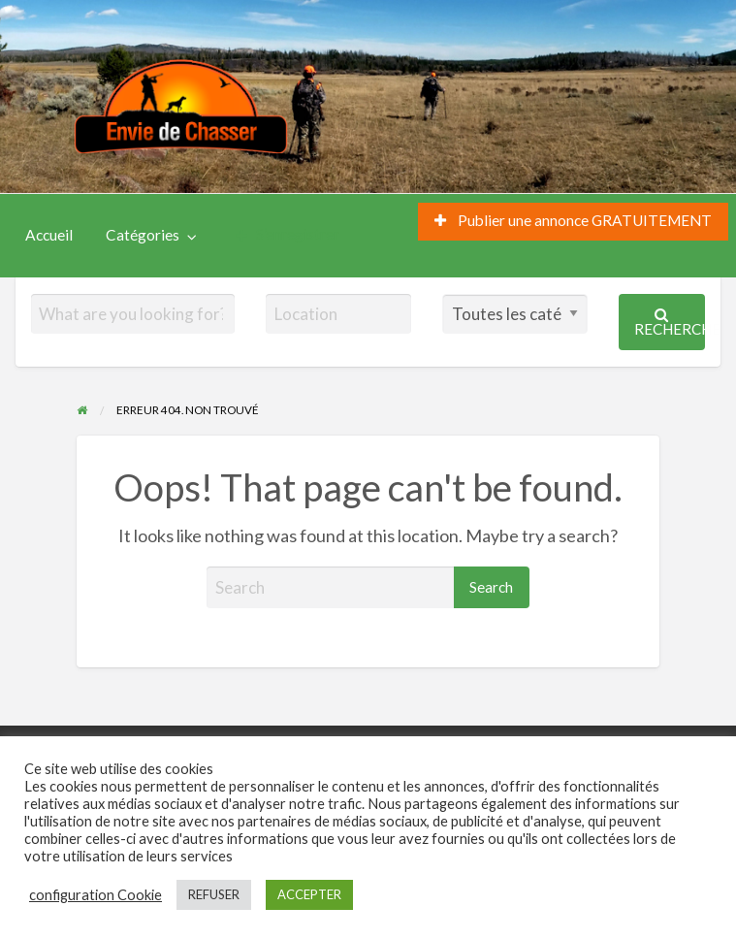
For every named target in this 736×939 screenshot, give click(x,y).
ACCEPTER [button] (309, 894)
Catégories (142, 234)
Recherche (669, 323)
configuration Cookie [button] (95, 895)
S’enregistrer (287, 234)
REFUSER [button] (214, 894)
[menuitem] (573, 222)
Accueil (49, 234)
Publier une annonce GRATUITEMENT (573, 220)
